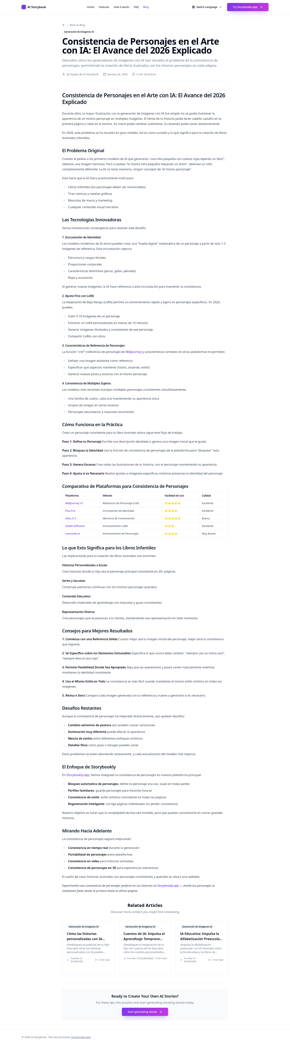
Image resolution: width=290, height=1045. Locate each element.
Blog (146, 7)
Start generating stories (145, 1011)
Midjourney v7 (74, 503)
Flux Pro (70, 510)
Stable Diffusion (75, 526)
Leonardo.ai (72, 533)
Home (90, 7)
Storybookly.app (77, 775)
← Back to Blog (73, 25)
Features (104, 7)
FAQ (136, 7)
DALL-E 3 (70, 518)
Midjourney (134, 352)
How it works (121, 7)
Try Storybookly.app (248, 7)
